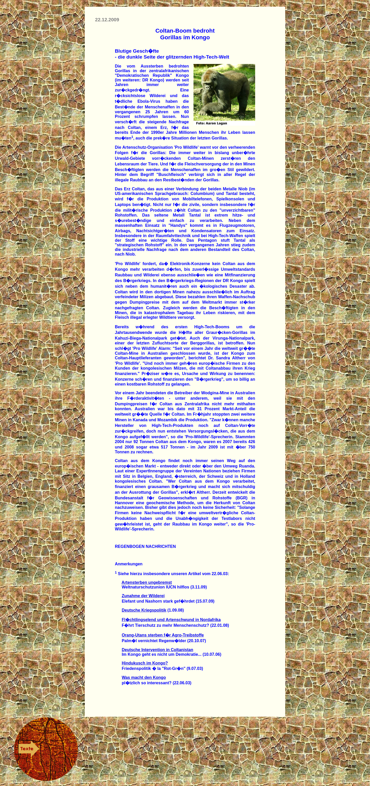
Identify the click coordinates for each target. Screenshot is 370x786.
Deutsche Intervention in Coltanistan (157, 650)
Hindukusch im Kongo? (145, 663)
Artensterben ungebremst (147, 582)
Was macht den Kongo (144, 677)
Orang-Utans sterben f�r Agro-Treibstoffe (163, 635)
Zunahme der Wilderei (143, 596)
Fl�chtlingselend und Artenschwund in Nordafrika (171, 619)
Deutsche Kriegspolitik (144, 610)
